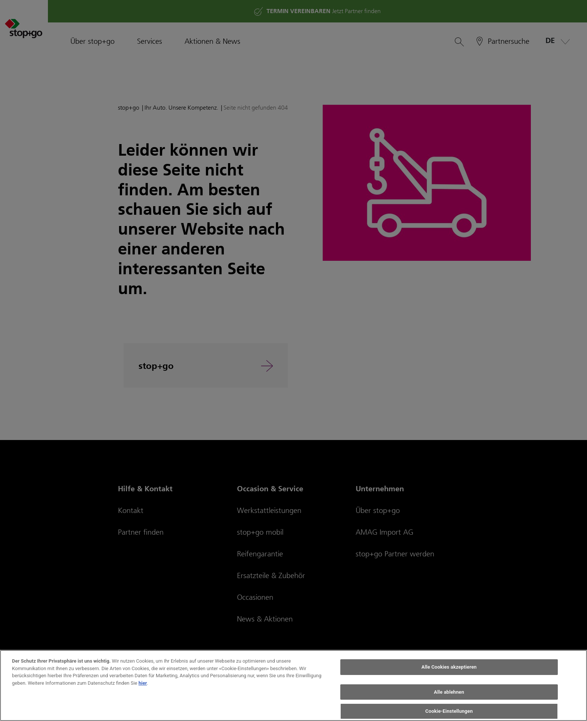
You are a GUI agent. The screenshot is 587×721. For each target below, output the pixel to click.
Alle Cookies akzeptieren (449, 667)
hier (143, 683)
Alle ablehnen (449, 692)
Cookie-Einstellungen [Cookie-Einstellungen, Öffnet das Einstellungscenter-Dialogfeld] (449, 711)
